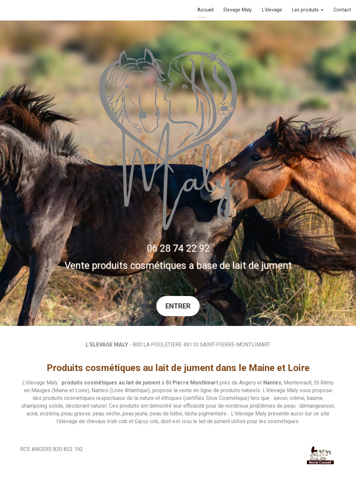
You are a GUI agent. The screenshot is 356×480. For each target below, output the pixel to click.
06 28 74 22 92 (178, 248)
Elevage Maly (238, 10)
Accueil (205, 10)
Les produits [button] (307, 10)
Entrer (178, 306)
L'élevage (272, 10)
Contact (342, 10)
